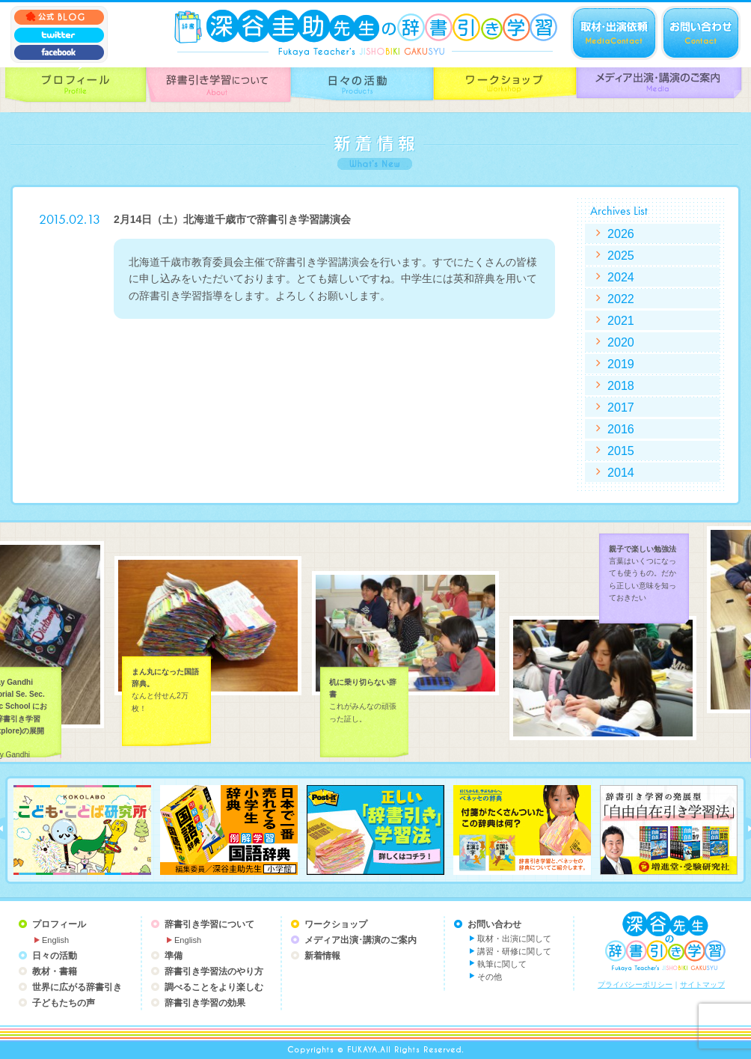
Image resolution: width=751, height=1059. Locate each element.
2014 (620, 472)
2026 (620, 233)
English (55, 940)
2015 (620, 450)
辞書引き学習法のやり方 (214, 971)
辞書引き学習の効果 (205, 1003)
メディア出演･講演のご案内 (360, 940)
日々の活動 (54, 955)
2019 (620, 363)
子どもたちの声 (63, 1003)
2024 (620, 277)
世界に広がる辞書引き (77, 987)
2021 (620, 320)
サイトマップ (702, 984)
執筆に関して (502, 963)
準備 (174, 955)
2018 (620, 385)
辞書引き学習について (209, 924)
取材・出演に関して (514, 938)
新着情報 (322, 955)
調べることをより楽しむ (214, 987)
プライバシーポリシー (635, 984)
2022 (620, 298)
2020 (620, 342)
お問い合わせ (494, 924)
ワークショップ (335, 924)
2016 (620, 429)
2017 (620, 407)
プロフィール (59, 924)
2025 (620, 255)
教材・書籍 (54, 971)
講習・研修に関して (514, 951)
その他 (489, 976)
